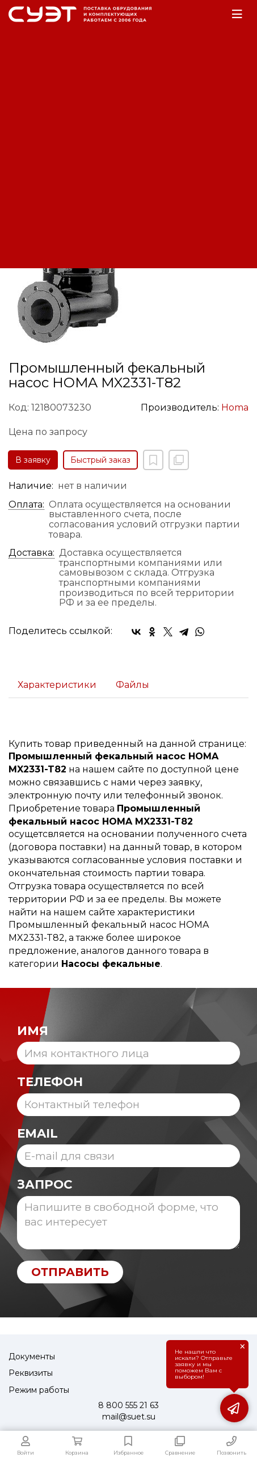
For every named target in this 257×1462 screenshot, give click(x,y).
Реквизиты (31, 1373)
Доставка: (31, 553)
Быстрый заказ (100, 460)
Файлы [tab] (132, 684)
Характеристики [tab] (57, 684)
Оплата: (26, 505)
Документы (32, 1356)
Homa (234, 407)
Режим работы (39, 1390)
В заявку (32, 460)
